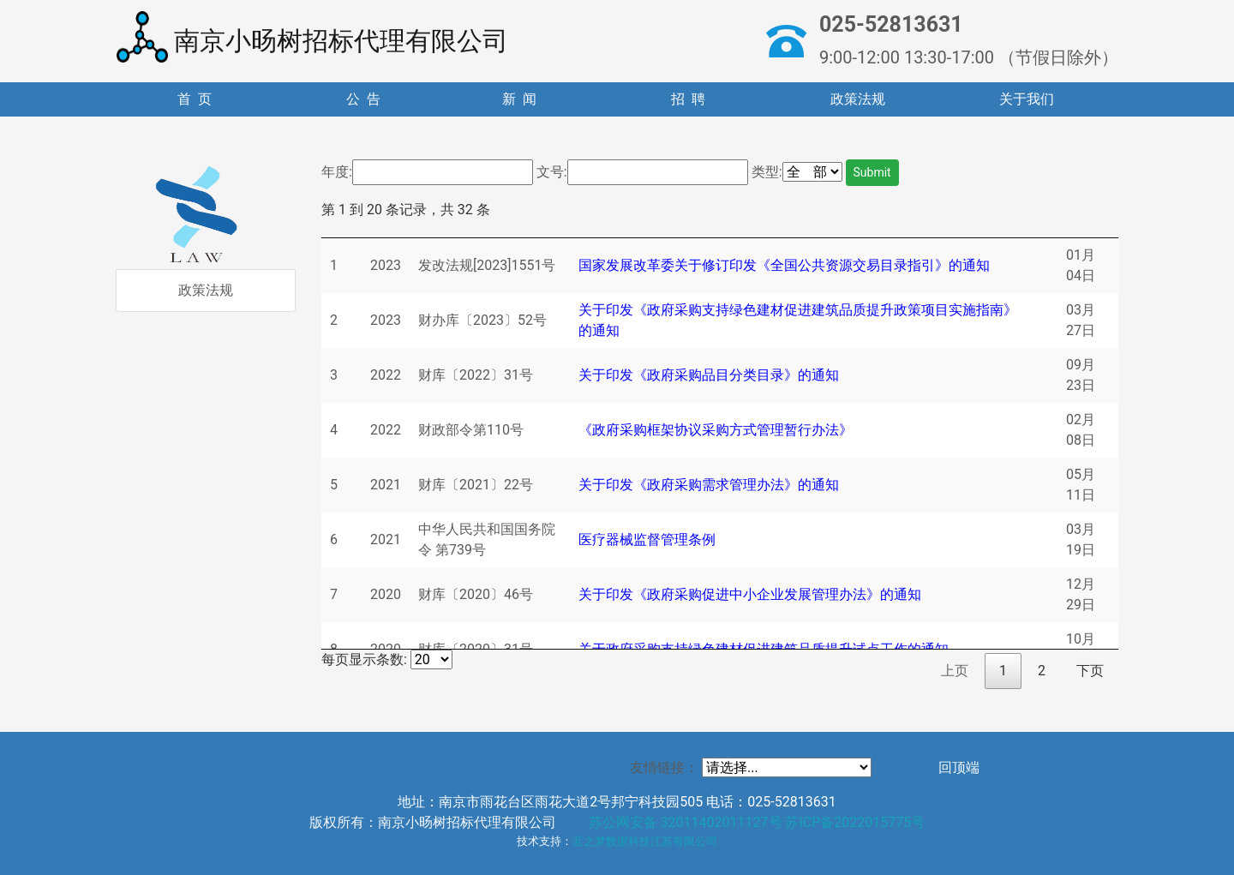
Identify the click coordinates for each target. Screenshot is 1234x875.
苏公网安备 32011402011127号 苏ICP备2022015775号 (757, 822)
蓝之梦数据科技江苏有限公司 (644, 841)
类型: (767, 172)
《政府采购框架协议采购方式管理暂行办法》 (715, 430)
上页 (954, 670)
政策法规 (857, 99)
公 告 (363, 99)
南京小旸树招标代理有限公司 (312, 37)
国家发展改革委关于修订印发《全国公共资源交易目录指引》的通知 (784, 265)
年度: (336, 172)
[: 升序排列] (386, 229)
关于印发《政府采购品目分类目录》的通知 (708, 375)
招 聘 (688, 99)
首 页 (194, 99)
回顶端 (958, 767)
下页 (1090, 670)
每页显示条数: (386, 659)
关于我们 (1026, 99)
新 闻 (519, 99)
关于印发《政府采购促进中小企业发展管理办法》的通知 (749, 594)
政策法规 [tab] (205, 290)
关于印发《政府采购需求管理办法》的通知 (708, 484)
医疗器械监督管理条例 (647, 539)
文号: (551, 172)
